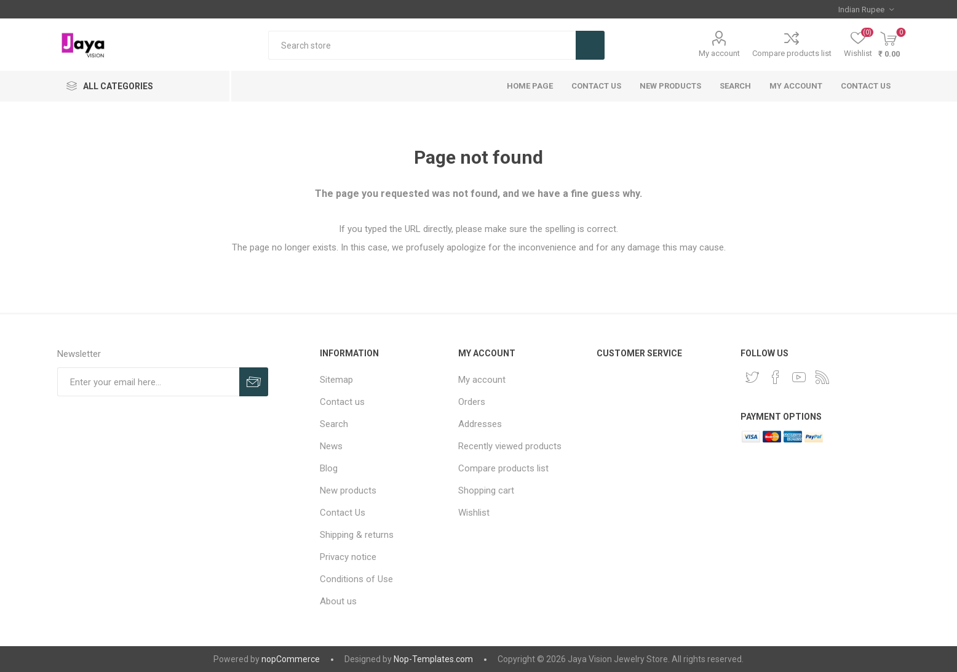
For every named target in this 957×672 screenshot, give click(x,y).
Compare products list (792, 53)
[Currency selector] (866, 9)
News (331, 446)
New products (670, 85)
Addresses (480, 424)
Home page (530, 85)
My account (719, 53)
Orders (471, 401)
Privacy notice (348, 556)
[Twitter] (752, 377)
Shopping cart (486, 490)
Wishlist (474, 512)
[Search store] (422, 45)
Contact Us (596, 85)
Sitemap (336, 379)
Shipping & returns (357, 534)
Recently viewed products (510, 446)
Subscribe (253, 381)
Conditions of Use (356, 579)
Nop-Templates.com (433, 659)
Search (590, 45)
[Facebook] (775, 377)
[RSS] (822, 377)
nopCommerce (290, 659)
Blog (329, 468)
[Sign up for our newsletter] (148, 381)
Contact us (866, 85)
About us (338, 601)
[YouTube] (799, 377)
